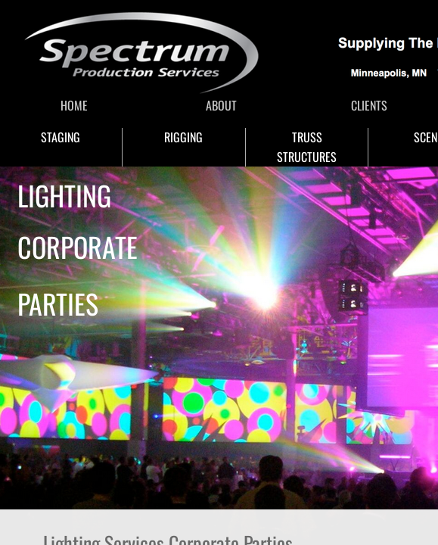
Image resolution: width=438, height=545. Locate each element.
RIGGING (183, 137)
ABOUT (221, 105)
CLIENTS (369, 105)
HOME (74, 105)
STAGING (60, 137)
